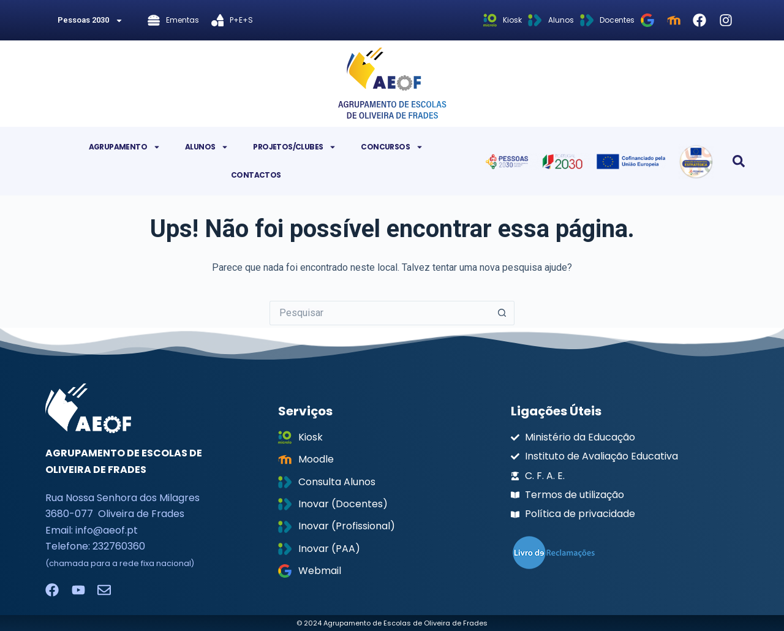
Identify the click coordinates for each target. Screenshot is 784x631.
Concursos (392, 147)
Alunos (206, 147)
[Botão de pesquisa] (502, 313)
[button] (738, 161)
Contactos (256, 175)
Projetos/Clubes (294, 147)
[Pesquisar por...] (380, 313)
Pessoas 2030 (90, 20)
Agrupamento (124, 147)
